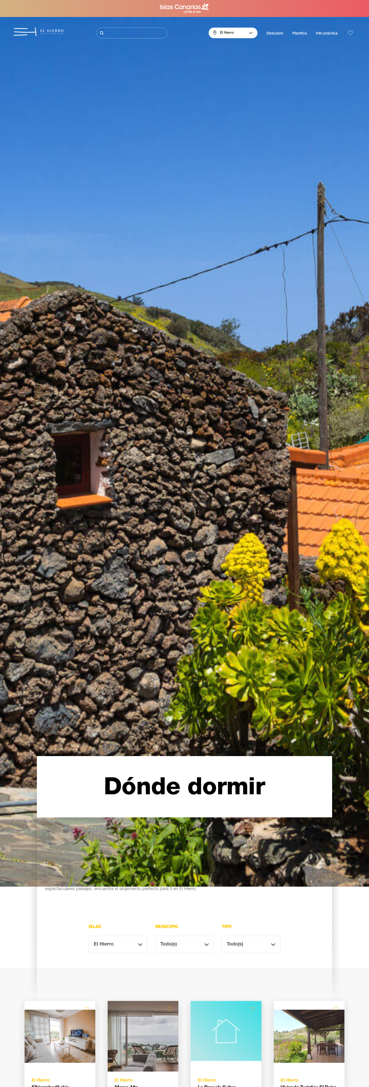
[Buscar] (131, 33)
